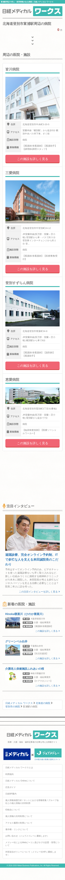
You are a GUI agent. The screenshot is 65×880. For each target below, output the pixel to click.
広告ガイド (10, 787)
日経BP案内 (10, 794)
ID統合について (12, 810)
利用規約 (9, 774)
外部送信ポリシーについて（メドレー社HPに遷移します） (30, 853)
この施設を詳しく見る (32, 159)
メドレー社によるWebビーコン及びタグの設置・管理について (32, 844)
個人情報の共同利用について (18, 816)
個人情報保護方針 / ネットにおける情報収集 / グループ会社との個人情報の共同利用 (32, 801)
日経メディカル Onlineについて (20, 781)
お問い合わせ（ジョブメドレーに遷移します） (27, 836)
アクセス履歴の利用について (18, 823)
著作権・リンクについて (16, 829)
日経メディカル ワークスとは (19, 767)
